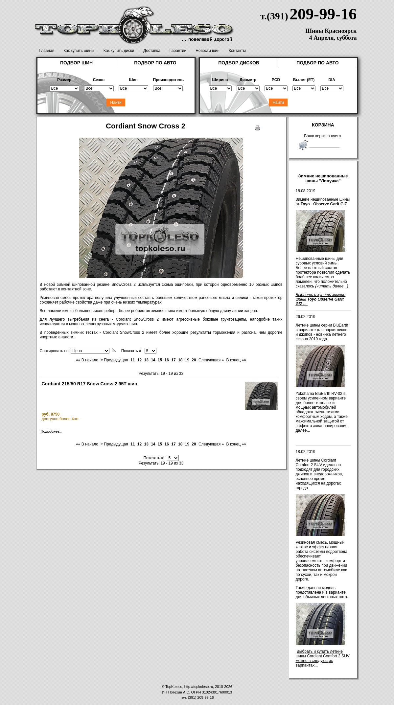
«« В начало (87, 360)
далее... (303, 430)
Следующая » (211, 360)
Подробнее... (51, 431)
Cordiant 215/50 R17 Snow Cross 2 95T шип (89, 383)
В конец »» (236, 360)
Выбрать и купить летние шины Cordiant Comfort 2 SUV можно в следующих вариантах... (323, 658)
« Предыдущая (114, 360)
